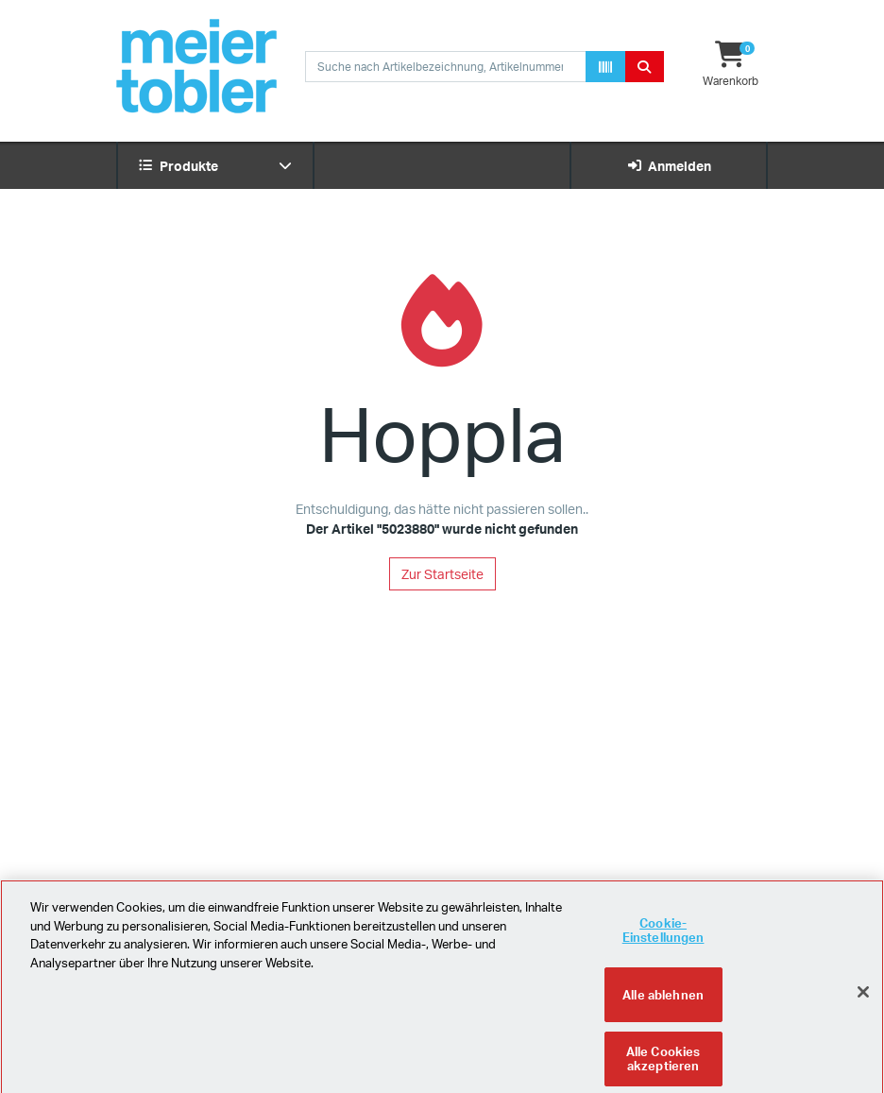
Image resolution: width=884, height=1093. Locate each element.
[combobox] (445, 66)
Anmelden (669, 166)
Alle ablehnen (663, 1000)
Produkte (215, 166)
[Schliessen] (863, 998)
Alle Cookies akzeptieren (663, 1065)
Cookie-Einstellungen (663, 936)
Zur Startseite (442, 574)
